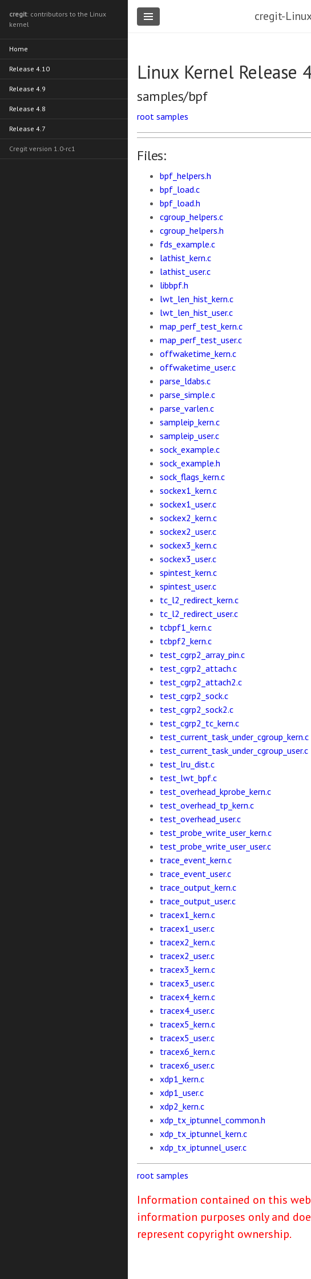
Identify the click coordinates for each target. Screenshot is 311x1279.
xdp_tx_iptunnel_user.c (203, 1147)
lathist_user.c (185, 271)
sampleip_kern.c (190, 422)
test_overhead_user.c (200, 819)
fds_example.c (187, 244)
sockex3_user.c (188, 559)
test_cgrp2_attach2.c (201, 682)
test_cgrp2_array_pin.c (202, 654)
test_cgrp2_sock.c (194, 695)
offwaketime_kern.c (198, 353)
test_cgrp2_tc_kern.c (199, 723)
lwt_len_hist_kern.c (196, 298)
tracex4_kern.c (187, 996)
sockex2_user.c (188, 531)
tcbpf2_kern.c (186, 641)
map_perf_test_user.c (201, 340)
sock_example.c (190, 449)
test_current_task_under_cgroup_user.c (234, 750)
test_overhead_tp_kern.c (207, 805)
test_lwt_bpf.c (188, 777)
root (145, 116)
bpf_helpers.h (185, 175)
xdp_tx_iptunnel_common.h (212, 1120)
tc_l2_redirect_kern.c (199, 600)
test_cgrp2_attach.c (198, 668)
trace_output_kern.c (198, 887)
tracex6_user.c (187, 1065)
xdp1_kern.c (182, 1079)
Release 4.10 (29, 68)
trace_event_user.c (195, 873)
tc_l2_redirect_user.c (199, 613)
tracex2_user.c (187, 955)
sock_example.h (190, 463)
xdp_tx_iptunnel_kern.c (203, 1133)
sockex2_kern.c (188, 517)
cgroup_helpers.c (191, 216)
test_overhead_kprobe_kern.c (215, 791)
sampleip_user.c (189, 435)
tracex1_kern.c (187, 914)
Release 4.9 (27, 88)
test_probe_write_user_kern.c (216, 832)
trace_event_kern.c (196, 860)
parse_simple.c (187, 394)
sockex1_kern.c (188, 490)
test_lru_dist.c (187, 764)
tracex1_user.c (187, 928)
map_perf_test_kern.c (201, 326)
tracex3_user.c (187, 983)
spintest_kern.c (188, 572)
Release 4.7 (27, 128)
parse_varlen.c (187, 408)
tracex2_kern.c (187, 942)
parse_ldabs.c (185, 381)
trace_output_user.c (198, 901)
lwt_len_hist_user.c (196, 312)
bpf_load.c (180, 189)
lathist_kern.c (185, 257)
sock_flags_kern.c (192, 476)
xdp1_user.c (182, 1092)
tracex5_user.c (187, 1037)
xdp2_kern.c (182, 1106)
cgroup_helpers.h (192, 230)
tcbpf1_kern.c (186, 627)
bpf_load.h (180, 203)
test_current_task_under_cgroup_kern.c (234, 736)
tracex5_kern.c (187, 1024)
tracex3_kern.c (187, 969)
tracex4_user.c (187, 1010)
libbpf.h (174, 285)
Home (18, 48)
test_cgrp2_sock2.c (196, 709)
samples (172, 116)
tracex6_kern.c (187, 1051)
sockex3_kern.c (188, 545)
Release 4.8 (27, 108)
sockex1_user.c (188, 504)
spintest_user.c (188, 586)
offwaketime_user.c (198, 367)
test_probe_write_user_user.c (215, 846)
